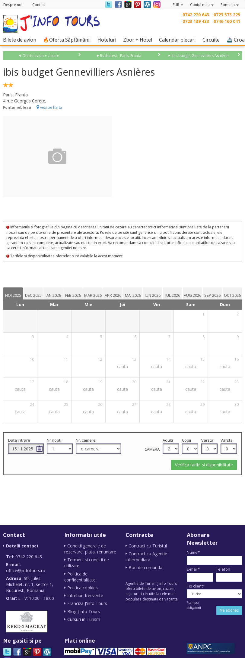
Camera (152, 449)
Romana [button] (230, 4)
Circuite (212, 39)
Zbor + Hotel (139, 39)
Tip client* (196, 586)
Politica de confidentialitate (80, 576)
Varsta (207, 440)
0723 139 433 (196, 21)
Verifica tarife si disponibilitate (204, 465)
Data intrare (19, 440)
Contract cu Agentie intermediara (146, 556)
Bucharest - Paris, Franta (119, 55)
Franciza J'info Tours (87, 603)
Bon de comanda (145, 567)
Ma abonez (229, 610)
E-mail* (193, 569)
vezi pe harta (49, 107)
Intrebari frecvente (85, 595)
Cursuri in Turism (83, 619)
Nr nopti (54, 440)
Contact (39, 4)
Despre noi (12, 4)
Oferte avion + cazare (39, 55)
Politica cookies (82, 587)
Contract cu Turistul (148, 546)
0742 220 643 (196, 14)
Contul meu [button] (202, 4)
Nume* (193, 552)
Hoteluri (108, 39)
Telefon (223, 569)
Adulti (168, 440)
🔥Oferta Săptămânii (68, 39)
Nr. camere (86, 440)
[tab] (13, 293)
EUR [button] (178, 4)
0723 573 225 (227, 14)
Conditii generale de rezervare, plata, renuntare (90, 549)
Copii (186, 440)
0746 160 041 (227, 21)
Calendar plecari (179, 39)
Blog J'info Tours (83, 611)
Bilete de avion (21, 39)
